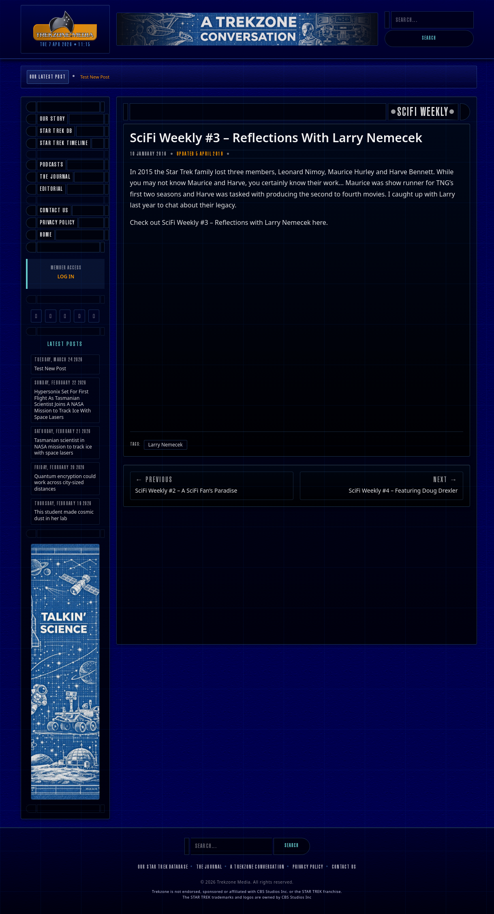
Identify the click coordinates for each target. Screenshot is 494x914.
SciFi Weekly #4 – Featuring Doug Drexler (403, 490)
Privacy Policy (308, 867)
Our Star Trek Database (163, 867)
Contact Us (344, 867)
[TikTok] (65, 316)
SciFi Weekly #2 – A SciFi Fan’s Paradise (186, 490)
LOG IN (66, 276)
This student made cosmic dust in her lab (65, 511)
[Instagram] (50, 316)
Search (429, 38)
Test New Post (94, 77)
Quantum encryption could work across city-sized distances (65, 478)
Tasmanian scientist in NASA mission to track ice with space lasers (65, 442)
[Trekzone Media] (65, 25)
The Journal (209, 867)
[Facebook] (36, 316)
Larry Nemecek (165, 444)
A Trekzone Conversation (257, 867)
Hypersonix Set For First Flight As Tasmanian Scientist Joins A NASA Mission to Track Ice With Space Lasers (65, 400)
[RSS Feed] (94, 316)
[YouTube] (79, 316)
